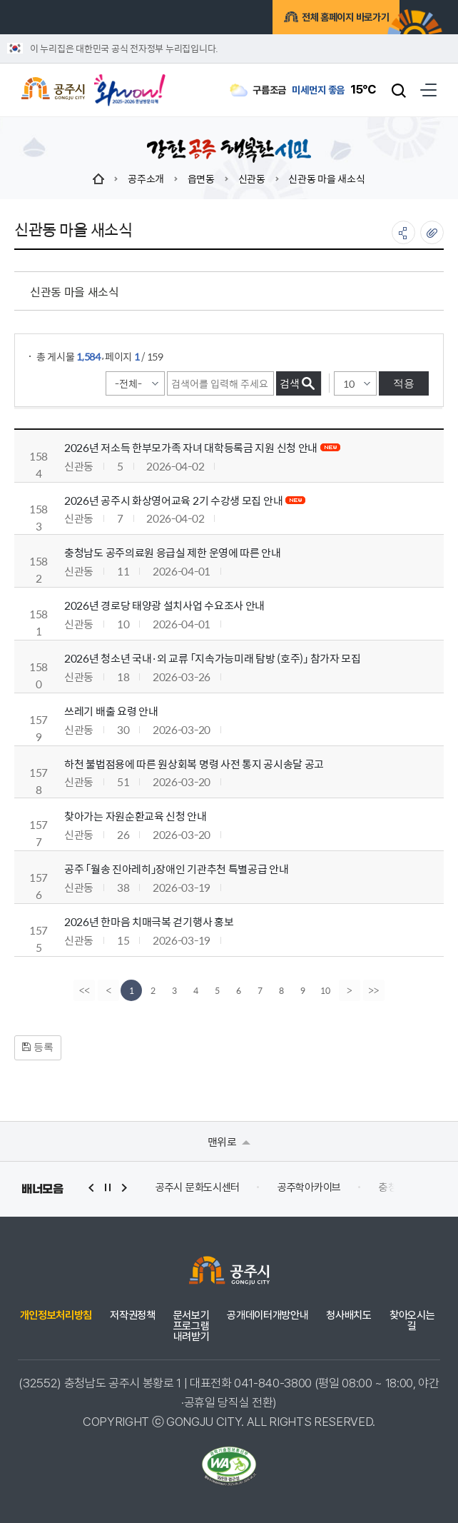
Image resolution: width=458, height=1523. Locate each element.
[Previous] (107, 990)
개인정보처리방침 (56, 1315)
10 (325, 990)
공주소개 (146, 178)
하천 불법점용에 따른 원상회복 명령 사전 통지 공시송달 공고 (194, 763)
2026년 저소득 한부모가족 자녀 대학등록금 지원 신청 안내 (190, 447)
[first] (83, 990)
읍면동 (201, 178)
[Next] (350, 990)
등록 (38, 1046)
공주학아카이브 (309, 1187)
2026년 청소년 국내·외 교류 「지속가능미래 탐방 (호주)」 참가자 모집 (212, 658)
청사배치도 (348, 1315)
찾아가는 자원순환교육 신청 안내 (135, 816)
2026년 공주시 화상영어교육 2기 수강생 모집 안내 (173, 500)
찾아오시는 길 (412, 1321)
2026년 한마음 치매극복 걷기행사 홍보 (148, 921)
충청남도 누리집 (412, 1187)
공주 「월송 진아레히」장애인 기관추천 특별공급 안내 (176, 868)
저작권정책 (132, 1315)
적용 (403, 383)
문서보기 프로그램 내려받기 (191, 1326)
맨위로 (229, 1141)
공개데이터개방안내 (267, 1315)
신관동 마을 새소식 (326, 178)
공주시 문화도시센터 (198, 1187)
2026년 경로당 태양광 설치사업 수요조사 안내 (164, 605)
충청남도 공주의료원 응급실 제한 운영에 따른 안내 (172, 552)
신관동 (251, 178)
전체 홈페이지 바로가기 (326, 19)
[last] (374, 990)
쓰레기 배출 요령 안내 (111, 711)
